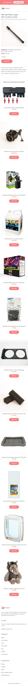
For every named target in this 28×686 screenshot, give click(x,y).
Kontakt (3, 667)
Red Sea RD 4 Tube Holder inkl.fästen (14, 107)
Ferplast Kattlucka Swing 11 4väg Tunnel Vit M (14, 545)
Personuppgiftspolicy (6, 672)
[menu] (25, 8)
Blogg (2, 664)
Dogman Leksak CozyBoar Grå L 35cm (14, 588)
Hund (2, 643)
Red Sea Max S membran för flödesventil (14, 326)
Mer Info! (6, 61)
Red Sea (10, 51)
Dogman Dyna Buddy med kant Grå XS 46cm (14, 457)
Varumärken (18, 49)
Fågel (2, 637)
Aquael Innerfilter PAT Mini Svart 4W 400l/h (14, 195)
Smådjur (3, 651)
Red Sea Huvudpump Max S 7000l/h (14, 151)
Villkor (2, 669)
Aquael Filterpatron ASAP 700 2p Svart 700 (14, 413)
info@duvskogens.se (6, 629)
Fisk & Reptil (11, 49)
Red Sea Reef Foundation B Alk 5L (14, 239)
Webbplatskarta (5, 675)
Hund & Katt (4, 646)
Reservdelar (4, 51)
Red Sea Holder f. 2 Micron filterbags (14, 370)
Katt (2, 648)
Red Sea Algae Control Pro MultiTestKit (14, 282)
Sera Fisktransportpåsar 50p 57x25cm (14, 501)
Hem (2, 19)
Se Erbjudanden (19, 2)
